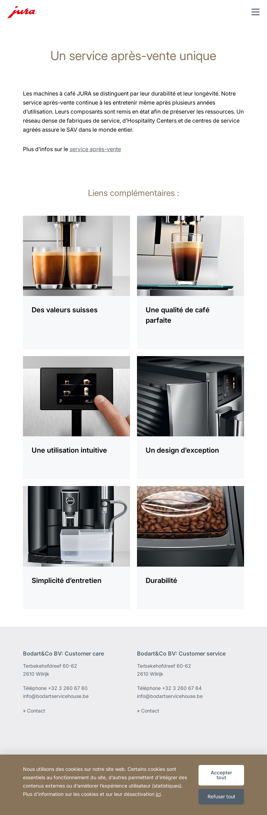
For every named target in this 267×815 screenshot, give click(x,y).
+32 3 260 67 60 (68, 688)
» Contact (34, 711)
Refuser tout (221, 796)
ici (158, 794)
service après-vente (95, 149)
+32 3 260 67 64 (182, 688)
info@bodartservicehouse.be (56, 696)
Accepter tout (221, 774)
